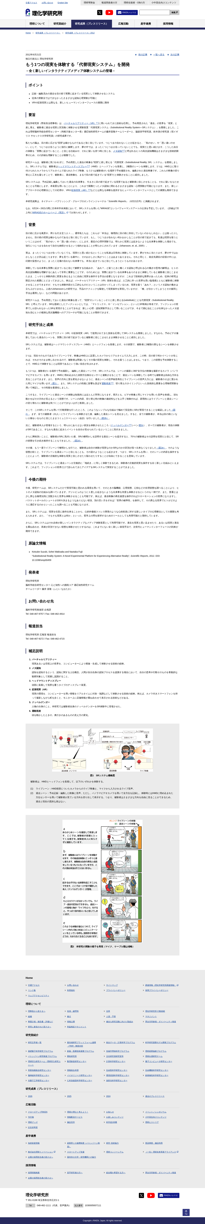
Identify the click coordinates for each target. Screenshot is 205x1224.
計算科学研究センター (115, 1061)
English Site (63, 3)
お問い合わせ (47, 3)
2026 (30, 1096)
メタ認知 (119, 151)
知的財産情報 (34, 1143)
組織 (30, 1016)
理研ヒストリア (152, 1122)
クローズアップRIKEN (37, 1112)
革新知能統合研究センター (39, 1070)
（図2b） (104, 418)
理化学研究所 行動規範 (155, 1011)
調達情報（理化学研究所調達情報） (161, 985)
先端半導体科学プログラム (117, 1051)
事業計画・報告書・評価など (40, 1022)
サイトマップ (112, 985)
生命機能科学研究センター (156, 1070)
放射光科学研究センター (116, 1080)
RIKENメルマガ (129, 12)
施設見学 (71, 1122)
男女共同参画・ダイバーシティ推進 (160, 1022)
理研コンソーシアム (114, 1152)
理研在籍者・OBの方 (134, 2)
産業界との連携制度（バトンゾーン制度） (83, 1145)
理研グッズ (33, 1122)
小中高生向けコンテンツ (164, 2)
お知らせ (110, 1112)
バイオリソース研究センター (79, 1075)
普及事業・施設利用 (154, 1143)
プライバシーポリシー (115, 990)
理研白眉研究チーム (154, 1056)
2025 (69, 1096)
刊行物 (31, 1117)
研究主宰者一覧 (34, 1042)
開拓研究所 (72, 1056)
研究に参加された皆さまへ (39, 1027)
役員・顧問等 (73, 1011)
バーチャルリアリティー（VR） (81, 123)
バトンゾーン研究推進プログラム (42, 1056)
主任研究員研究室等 (114, 1056)
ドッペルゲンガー (121, 425)
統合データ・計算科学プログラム (120, 1042)
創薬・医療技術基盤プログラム (80, 1051)
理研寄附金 (89, 2)
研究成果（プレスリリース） (48, 33)
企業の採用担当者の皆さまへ (40, 1157)
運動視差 (107, 383)
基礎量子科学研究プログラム (40, 1051)
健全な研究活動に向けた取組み (119, 1022)
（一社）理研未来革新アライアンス (161, 1152)
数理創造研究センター (76, 1061)
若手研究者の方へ (74, 1173)
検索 (173, 12)
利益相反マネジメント (76, 1027)
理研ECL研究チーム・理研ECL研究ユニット (44, 1063)
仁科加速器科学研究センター (79, 1080)
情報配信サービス (74, 1117)
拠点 (69, 1016)
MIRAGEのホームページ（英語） (50, 212)
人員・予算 (111, 1016)
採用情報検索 (34, 1173)
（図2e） (161, 447)
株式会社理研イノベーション (41, 1152)
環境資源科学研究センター (117, 1075)
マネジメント (151, 1016)
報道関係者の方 (109, 2)
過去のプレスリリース (154, 1096)
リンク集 (32, 990)
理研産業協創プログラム (155, 1051)
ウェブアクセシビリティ (38, 996)
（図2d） (77, 440)
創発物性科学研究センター (156, 1075)
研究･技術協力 (112, 1143)
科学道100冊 (111, 1122)
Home (28, 33)
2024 (108, 1096)
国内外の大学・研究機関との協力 (81, 1157)
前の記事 (142, 54)
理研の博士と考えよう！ (77, 1112)
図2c (141, 425)
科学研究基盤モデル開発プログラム (160, 1042)
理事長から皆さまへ (36, 1011)
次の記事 (174, 54)
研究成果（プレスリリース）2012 (80, 33)
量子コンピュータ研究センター (158, 1061)
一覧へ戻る (158, 54)
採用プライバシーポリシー (156, 990)
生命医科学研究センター (116, 1070)
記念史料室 (33, 1127)
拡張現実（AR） (80, 190)
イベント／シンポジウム (155, 1112)
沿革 (108, 1011)
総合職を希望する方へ (115, 1173)
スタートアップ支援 (75, 1152)
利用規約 (71, 990)
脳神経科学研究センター (38, 1075)
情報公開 (71, 1022)
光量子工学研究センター (38, 1080)
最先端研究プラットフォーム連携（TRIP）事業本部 (81, 1044)
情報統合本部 (73, 1070)
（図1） (54, 383)
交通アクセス (31, 3)
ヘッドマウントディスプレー (74, 166)
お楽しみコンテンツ (114, 1117)
